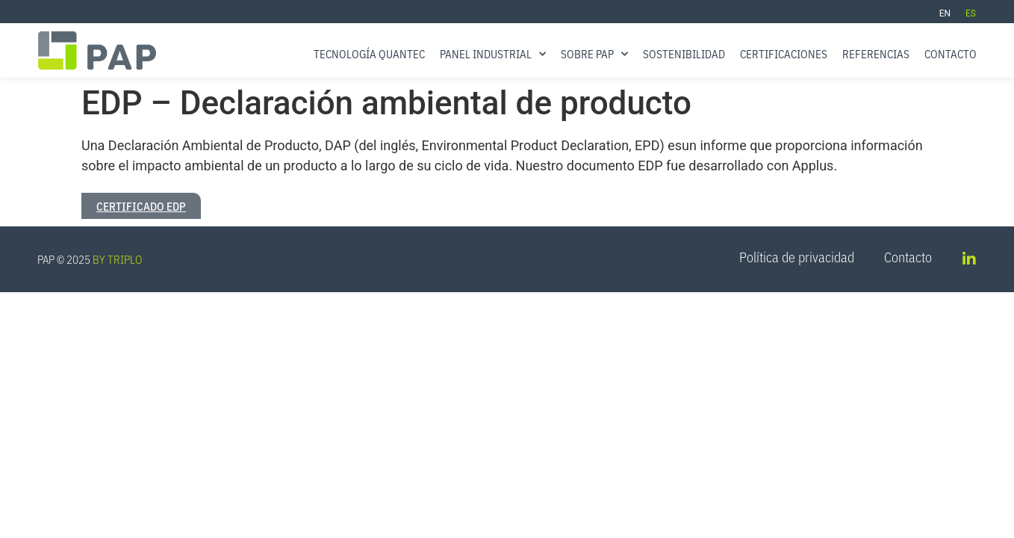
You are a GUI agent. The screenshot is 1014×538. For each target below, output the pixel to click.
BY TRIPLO (117, 259)
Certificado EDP (141, 206)
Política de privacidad (796, 257)
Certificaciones (783, 53)
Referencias (875, 53)
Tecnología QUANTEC (369, 53)
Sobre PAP (594, 54)
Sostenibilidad (684, 53)
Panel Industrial (493, 54)
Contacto (950, 53)
